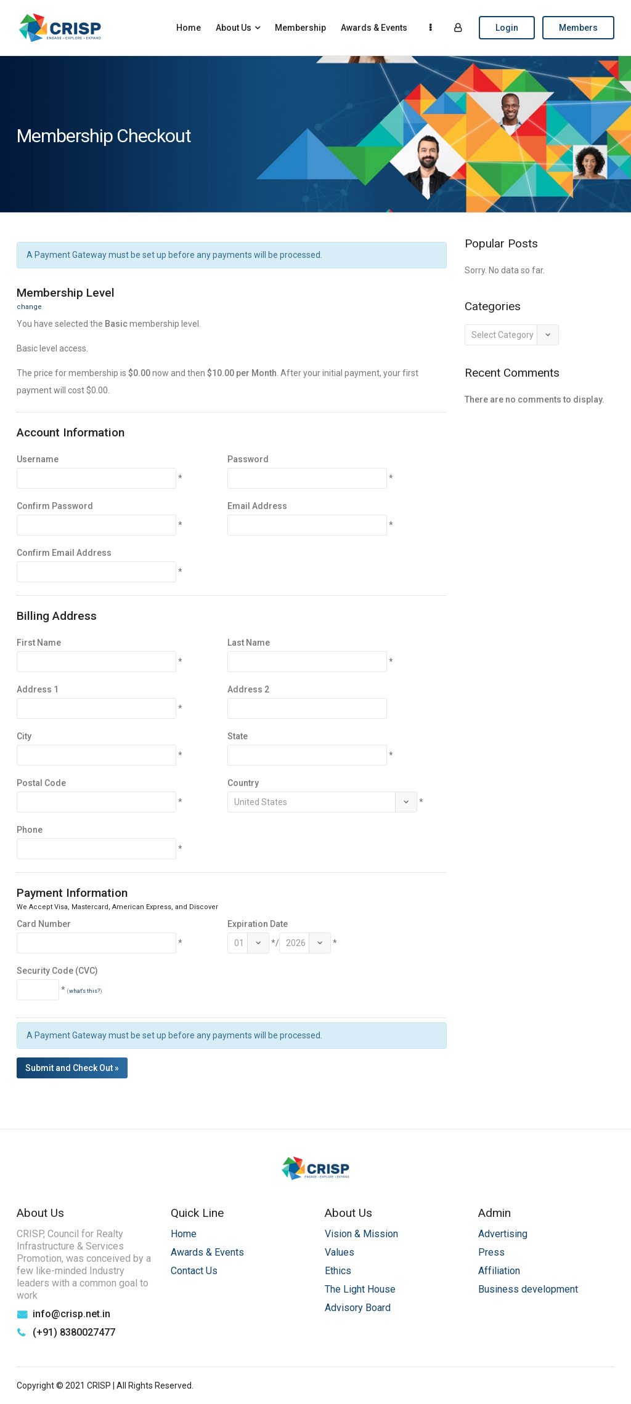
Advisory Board (358, 1308)
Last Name (248, 643)
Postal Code (41, 783)
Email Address (257, 506)
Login (506, 28)
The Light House (360, 1289)
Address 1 (38, 689)
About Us (233, 28)
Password (248, 459)
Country (243, 783)
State (237, 736)
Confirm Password (55, 506)
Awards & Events (374, 28)
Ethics (338, 1271)
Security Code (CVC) (57, 971)
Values (339, 1252)
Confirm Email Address (64, 553)
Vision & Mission (361, 1234)
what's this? (84, 991)
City (24, 736)
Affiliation (499, 1271)
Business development (528, 1289)
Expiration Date (257, 924)
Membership (300, 28)
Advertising (502, 1234)
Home (188, 28)
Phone (30, 830)
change (29, 307)
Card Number (44, 924)
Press (491, 1252)
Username (38, 459)
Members (578, 28)
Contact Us (194, 1271)
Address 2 (248, 689)
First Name (39, 643)
